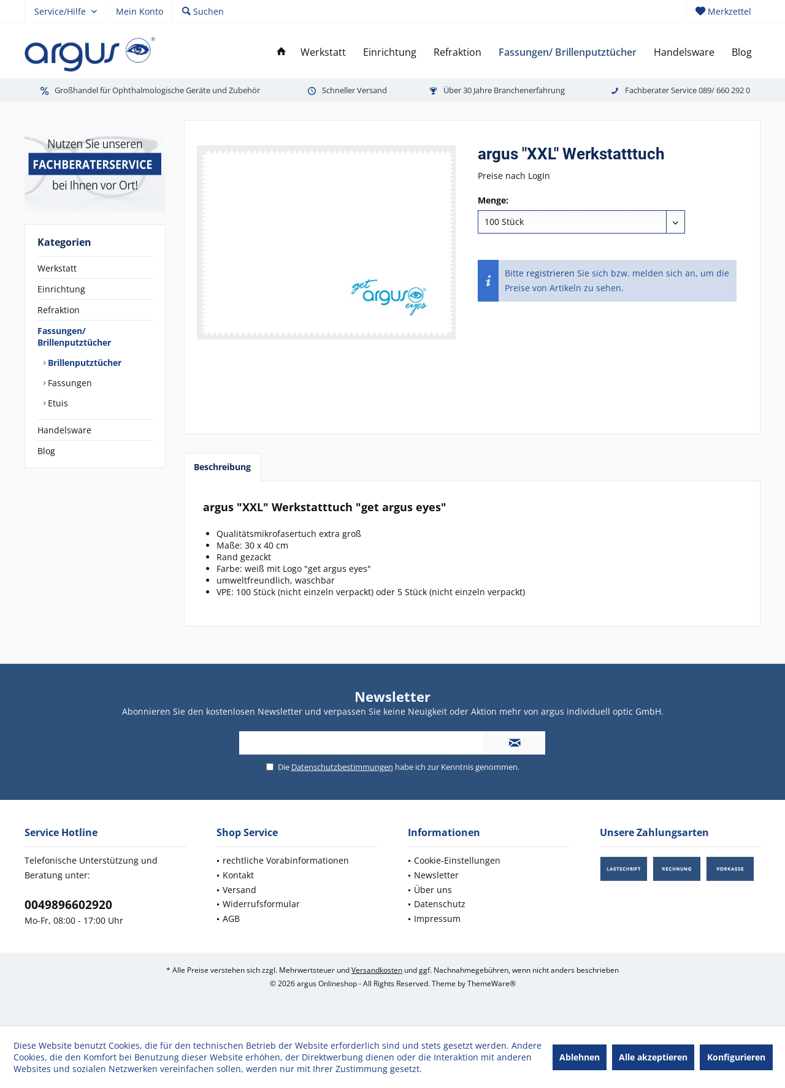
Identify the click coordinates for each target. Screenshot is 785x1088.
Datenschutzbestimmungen (342, 766)
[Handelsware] (684, 52)
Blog (46, 451)
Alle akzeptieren (653, 1057)
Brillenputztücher (83, 362)
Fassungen (68, 383)
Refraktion (58, 310)
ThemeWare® (491, 983)
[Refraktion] (457, 52)
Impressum (437, 918)
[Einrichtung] (389, 52)
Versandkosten (376, 970)
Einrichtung (61, 289)
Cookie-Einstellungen (457, 860)
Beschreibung (222, 467)
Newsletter (436, 875)
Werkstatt (57, 268)
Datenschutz (439, 904)
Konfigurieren (736, 1057)
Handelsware (64, 430)
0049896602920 (68, 905)
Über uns (433, 890)
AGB (231, 918)
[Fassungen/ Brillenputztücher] (567, 52)
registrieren (550, 273)
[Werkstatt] (323, 52)
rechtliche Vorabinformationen (286, 860)
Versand (239, 890)
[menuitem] (723, 11)
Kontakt (238, 875)
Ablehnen (579, 1057)
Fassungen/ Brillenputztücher (74, 336)
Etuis (56, 403)
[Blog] (741, 52)
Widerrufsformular (261, 904)
